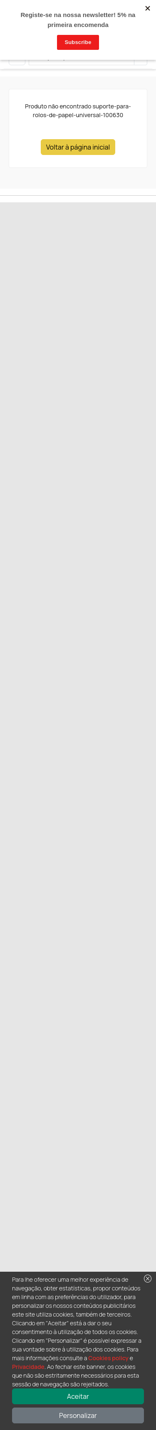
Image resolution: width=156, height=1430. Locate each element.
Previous (16, 290)
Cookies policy (108, 1358)
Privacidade (28, 1367)
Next (37, 290)
